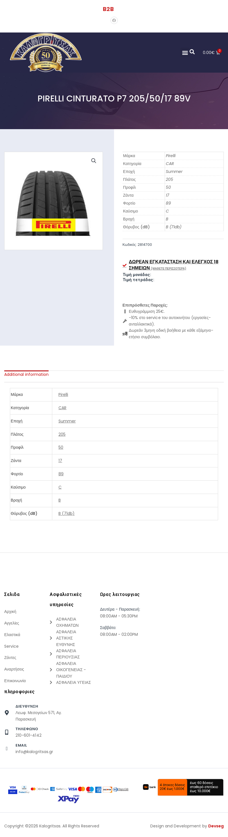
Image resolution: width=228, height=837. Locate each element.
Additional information (26, 374)
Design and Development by (187, 828)
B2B (108, 9)
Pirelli (170, 156)
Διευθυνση (27, 708)
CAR (170, 163)
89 (168, 203)
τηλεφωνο (27, 731)
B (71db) (173, 227)
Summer (174, 171)
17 (167, 195)
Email (21, 747)
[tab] (26, 374)
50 (168, 187)
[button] (184, 52)
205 (169, 179)
